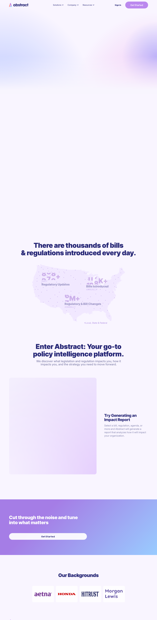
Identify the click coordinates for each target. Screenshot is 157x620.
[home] (19, 5)
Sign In (118, 5)
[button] (59, 5)
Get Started (136, 5)
